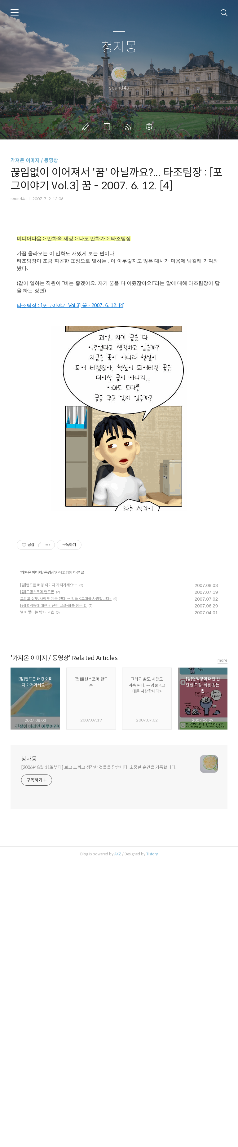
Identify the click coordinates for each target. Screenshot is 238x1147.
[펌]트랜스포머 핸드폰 (37, 877)
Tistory (152, 1139)
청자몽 (119, 47)
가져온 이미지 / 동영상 (34, 160)
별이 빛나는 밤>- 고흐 (37, 897)
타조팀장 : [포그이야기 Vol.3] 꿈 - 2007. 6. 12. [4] (71, 392)
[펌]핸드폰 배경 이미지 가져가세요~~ (48, 870)
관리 (150, 127)
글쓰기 (87, 127)
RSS (129, 127)
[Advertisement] (119, 272)
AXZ (117, 1139)
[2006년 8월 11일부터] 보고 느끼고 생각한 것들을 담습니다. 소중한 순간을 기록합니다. (98, 1052)
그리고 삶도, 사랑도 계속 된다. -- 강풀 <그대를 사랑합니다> (66, 883)
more (222, 945)
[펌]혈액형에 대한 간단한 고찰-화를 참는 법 (53, 890)
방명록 (108, 127)
